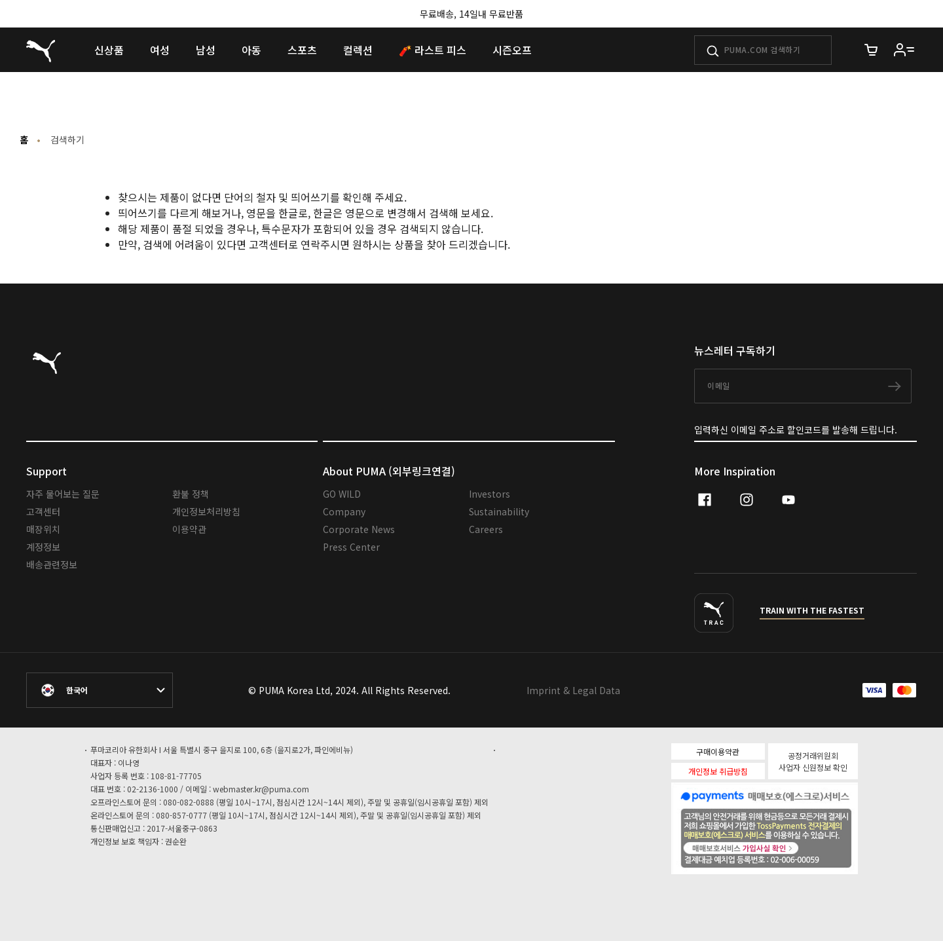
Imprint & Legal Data (573, 690)
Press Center (351, 546)
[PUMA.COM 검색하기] (763, 50)
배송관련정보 (51, 564)
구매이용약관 (717, 751)
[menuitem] (109, 50)
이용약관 (189, 529)
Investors (489, 493)
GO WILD (342, 493)
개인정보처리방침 (206, 511)
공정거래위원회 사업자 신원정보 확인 (813, 761)
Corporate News (359, 529)
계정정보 (43, 546)
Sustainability (499, 511)
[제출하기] (713, 51)
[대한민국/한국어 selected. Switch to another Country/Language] (99, 690)
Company (344, 511)
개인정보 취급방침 (718, 771)
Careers (486, 529)
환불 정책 (190, 493)
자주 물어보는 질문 (63, 493)
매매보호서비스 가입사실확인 (787, 847)
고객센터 (43, 511)
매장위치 (43, 529)
